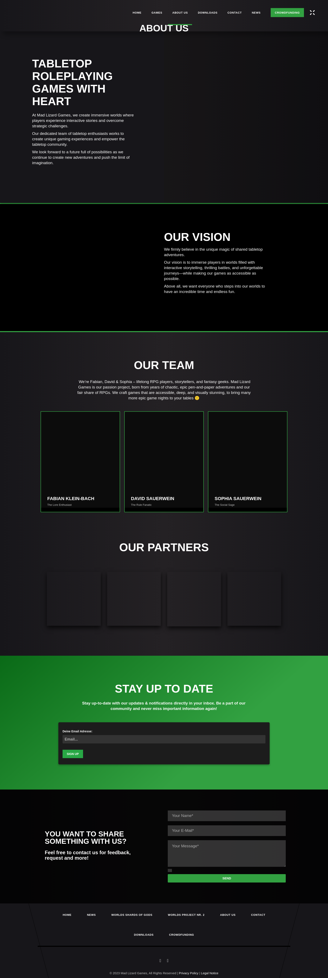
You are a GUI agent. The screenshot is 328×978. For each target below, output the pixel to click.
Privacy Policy (188, 973)
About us (228, 914)
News (91, 914)
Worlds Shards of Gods (131, 914)
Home (67, 914)
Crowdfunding (181, 934)
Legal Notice (209, 973)
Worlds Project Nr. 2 (186, 914)
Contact (258, 914)
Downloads (144, 934)
